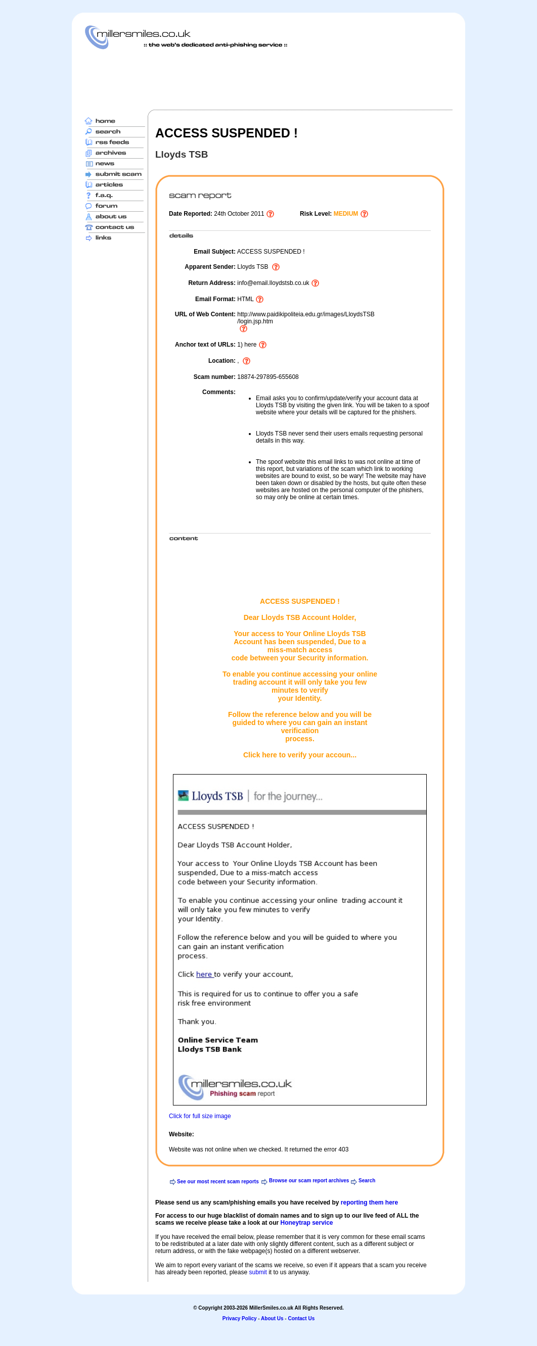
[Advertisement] (268, 79)
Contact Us (301, 1318)
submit (257, 1272)
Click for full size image (200, 1116)
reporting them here (369, 1202)
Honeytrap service (306, 1222)
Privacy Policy (239, 1318)
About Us (272, 1318)
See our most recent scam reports (218, 1181)
